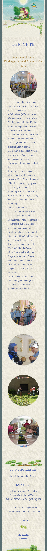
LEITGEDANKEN (17, 28)
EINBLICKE (14, 31)
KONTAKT (22, 33)
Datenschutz (23, 538)
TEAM (33, 28)
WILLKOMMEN (15, 25)
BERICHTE (30, 31)
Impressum (23, 534)
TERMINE (32, 25)
